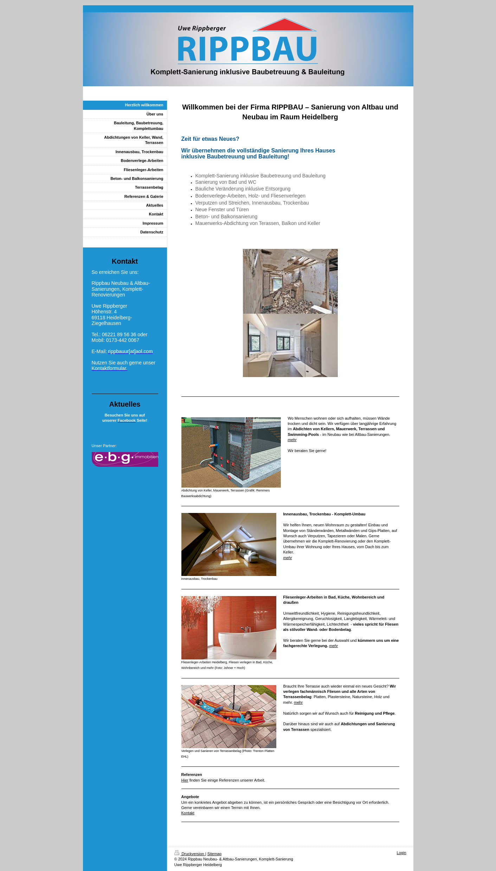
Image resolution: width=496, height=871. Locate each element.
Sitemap (214, 854)
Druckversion (189, 854)
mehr (292, 440)
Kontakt (187, 813)
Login (401, 853)
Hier (184, 780)
